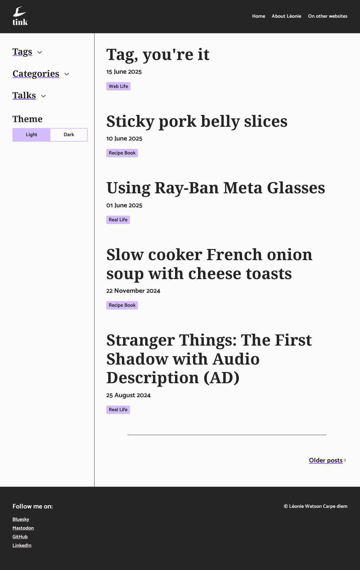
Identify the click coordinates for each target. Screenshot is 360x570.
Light (31, 135)
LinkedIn (21, 545)
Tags (27, 51)
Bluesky (20, 519)
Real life (118, 220)
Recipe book (122, 153)
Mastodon (23, 528)
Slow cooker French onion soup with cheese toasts (209, 263)
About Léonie (286, 16)
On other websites (328, 16)
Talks (29, 95)
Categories (40, 73)
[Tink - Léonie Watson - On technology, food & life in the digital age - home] (20, 15)
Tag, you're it (158, 54)
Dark (69, 135)
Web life (118, 86)
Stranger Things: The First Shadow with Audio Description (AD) (209, 358)
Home (258, 16)
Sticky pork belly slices (197, 120)
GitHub (20, 537)
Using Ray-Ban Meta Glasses (215, 187)
